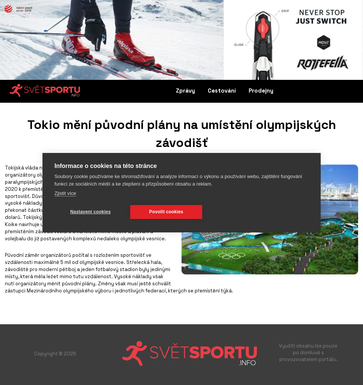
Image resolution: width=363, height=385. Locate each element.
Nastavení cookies (90, 211)
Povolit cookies (166, 211)
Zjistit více (65, 193)
